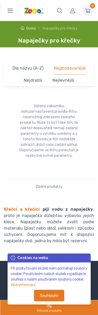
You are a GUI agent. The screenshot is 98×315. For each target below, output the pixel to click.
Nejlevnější (63, 80)
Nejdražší (33, 80)
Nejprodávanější (70, 68)
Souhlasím (49, 295)
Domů (28, 28)
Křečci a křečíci (22, 209)
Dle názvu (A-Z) (28, 68)
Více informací (23, 285)
